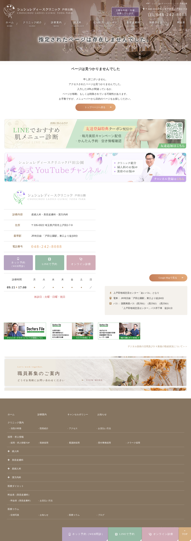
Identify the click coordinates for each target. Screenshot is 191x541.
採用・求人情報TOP (20, 438)
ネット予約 (18, 264)
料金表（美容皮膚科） (21, 496)
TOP (185, 533)
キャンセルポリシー (77, 410)
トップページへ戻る (95, 107)
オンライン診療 (161, 534)
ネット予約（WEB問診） (86, 534)
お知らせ (102, 410)
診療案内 (56, 24)
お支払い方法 (104, 424)
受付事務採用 (104, 438)
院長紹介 (44, 424)
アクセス (73, 424)
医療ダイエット (158, 24)
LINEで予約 (125, 534)
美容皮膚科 (133, 24)
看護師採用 (74, 438)
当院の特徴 (16, 424)
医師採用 (44, 438)
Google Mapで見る (167, 278)
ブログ (101, 510)
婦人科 (77, 24)
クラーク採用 (133, 438)
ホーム (10, 24)
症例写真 (15, 510)
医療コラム (13, 504)
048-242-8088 (46, 247)
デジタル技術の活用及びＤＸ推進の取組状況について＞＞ (155, 347)
